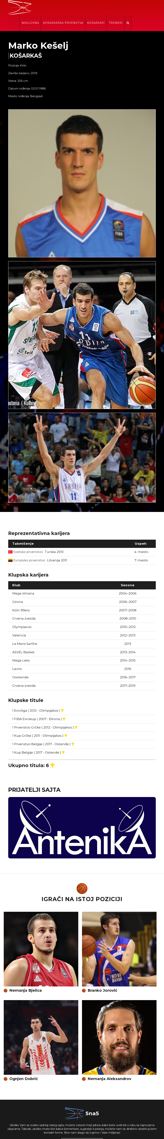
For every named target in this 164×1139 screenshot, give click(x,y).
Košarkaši (120, 8)
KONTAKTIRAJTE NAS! (82, 1127)
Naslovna (55, 8)
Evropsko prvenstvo (37, 545)
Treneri (140, 8)
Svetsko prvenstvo (36, 537)
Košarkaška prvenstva (88, 8)
